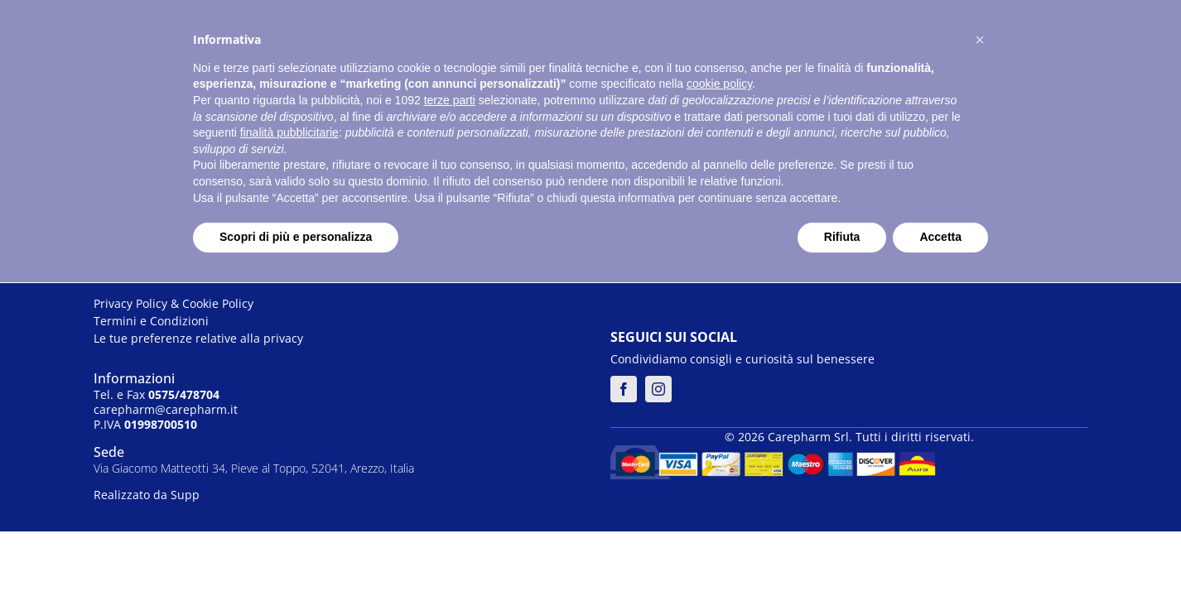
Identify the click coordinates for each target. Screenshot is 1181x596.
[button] (979, 39)
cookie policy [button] (719, 83)
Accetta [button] (940, 236)
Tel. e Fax (156, 394)
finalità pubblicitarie (289, 132)
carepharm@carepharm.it (166, 409)
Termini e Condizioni (151, 321)
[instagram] (658, 389)
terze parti (449, 100)
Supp (185, 494)
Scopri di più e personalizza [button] (295, 236)
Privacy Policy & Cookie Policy (173, 303)
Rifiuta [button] (842, 236)
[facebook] (623, 389)
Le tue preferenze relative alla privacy (198, 338)
